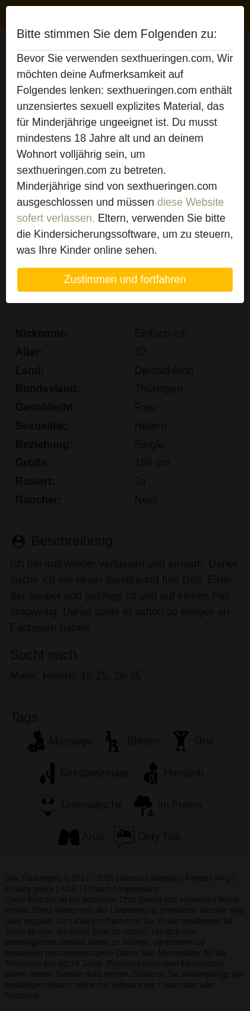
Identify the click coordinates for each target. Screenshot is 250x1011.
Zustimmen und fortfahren (125, 279)
